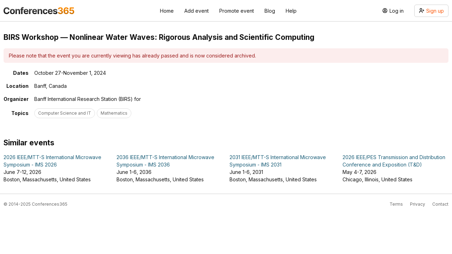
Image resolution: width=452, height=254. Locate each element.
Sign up (431, 11)
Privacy (417, 204)
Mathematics (114, 113)
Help (291, 11)
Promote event (236, 11)
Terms (396, 204)
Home (167, 11)
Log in (393, 11)
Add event (196, 11)
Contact (440, 204)
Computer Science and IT (64, 113)
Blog (269, 11)
